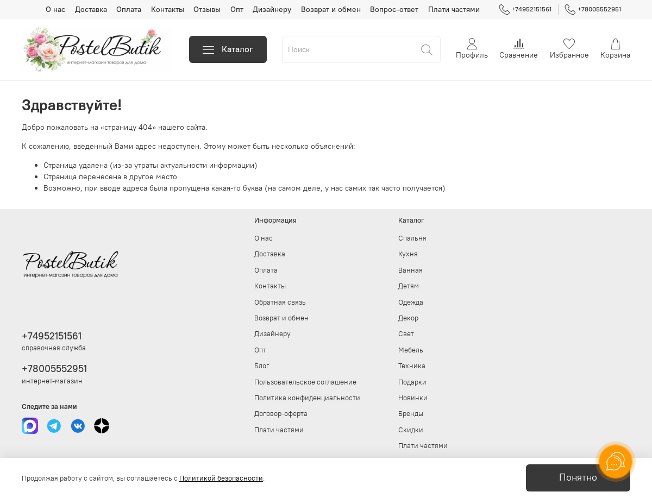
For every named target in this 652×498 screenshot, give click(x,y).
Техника (411, 366)
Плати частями (454, 9)
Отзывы (207, 9)
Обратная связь (280, 302)
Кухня (408, 254)
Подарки (412, 382)
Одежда (410, 302)
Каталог (228, 49)
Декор (408, 318)
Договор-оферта (281, 413)
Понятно (578, 477)
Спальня (412, 238)
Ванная (410, 270)
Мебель (410, 350)
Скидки (410, 430)
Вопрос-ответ (394, 9)
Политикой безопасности (221, 478)
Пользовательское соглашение (305, 382)
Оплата (128, 9)
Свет (406, 334)
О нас (55, 9)
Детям (408, 286)
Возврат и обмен (331, 9)
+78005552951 (593, 9)
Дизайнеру (272, 9)
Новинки (413, 398)
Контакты (167, 9)
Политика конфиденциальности (307, 398)
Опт (236, 9)
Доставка (91, 9)
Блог (261, 366)
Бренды (410, 413)
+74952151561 (525, 9)
